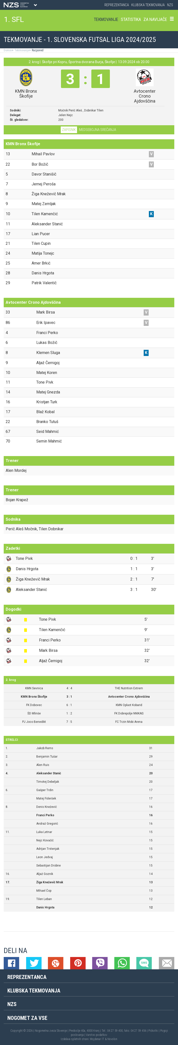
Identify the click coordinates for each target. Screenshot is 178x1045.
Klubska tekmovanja (148, 5)
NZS (170, 5)
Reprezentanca (116, 5)
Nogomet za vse (27, 1018)
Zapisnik (69, 129)
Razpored (37, 50)
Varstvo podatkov (96, 1035)
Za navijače (155, 19)
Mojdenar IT (97, 1039)
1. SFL (14, 19)
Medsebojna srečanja (97, 129)
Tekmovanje (106, 19)
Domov (8, 50)
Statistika (131, 19)
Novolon (112, 1039)
